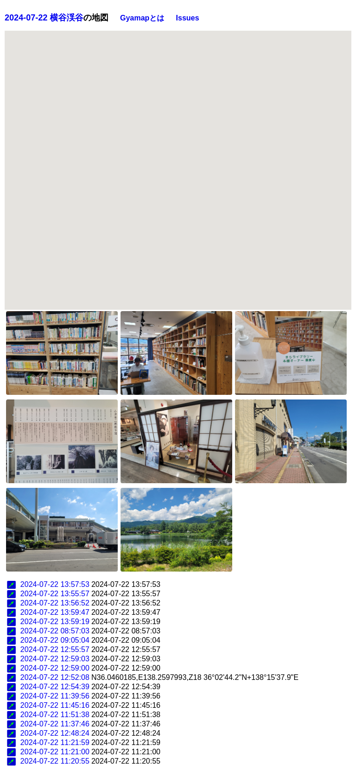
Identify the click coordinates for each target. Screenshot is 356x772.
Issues (187, 18)
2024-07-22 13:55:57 (55, 594)
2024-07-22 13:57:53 (55, 584)
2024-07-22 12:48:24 (55, 733)
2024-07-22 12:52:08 (55, 677)
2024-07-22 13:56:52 (55, 603)
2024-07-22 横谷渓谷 (44, 17)
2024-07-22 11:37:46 (55, 724)
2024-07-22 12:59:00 (55, 668)
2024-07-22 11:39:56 (55, 696)
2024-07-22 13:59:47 (55, 612)
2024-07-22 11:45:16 (55, 705)
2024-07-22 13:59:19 (55, 622)
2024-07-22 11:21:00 (55, 752)
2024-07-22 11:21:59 (55, 742)
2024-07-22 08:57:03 (55, 631)
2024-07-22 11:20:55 (55, 761)
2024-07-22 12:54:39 (55, 687)
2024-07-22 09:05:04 (55, 640)
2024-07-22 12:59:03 (55, 659)
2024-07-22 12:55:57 (55, 649)
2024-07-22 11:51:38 (55, 715)
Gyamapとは (142, 18)
